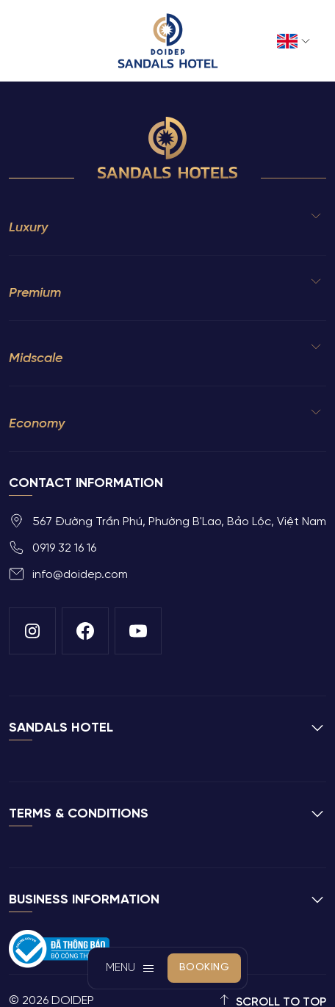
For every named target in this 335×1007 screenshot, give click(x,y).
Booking (204, 967)
